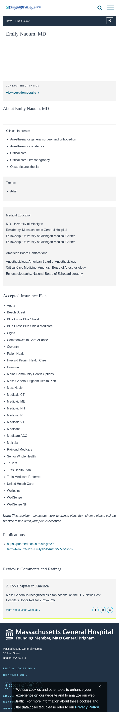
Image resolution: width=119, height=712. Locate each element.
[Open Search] (100, 8)
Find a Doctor (23, 21)
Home (9, 21)
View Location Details (21, 92)
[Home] (39, 8)
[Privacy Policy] (87, 707)
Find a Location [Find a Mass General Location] (18, 668)
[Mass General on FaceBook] (6, 685)
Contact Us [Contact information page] (14, 675)
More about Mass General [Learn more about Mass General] (21, 609)
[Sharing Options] (109, 20)
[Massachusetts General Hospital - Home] (59, 635)
